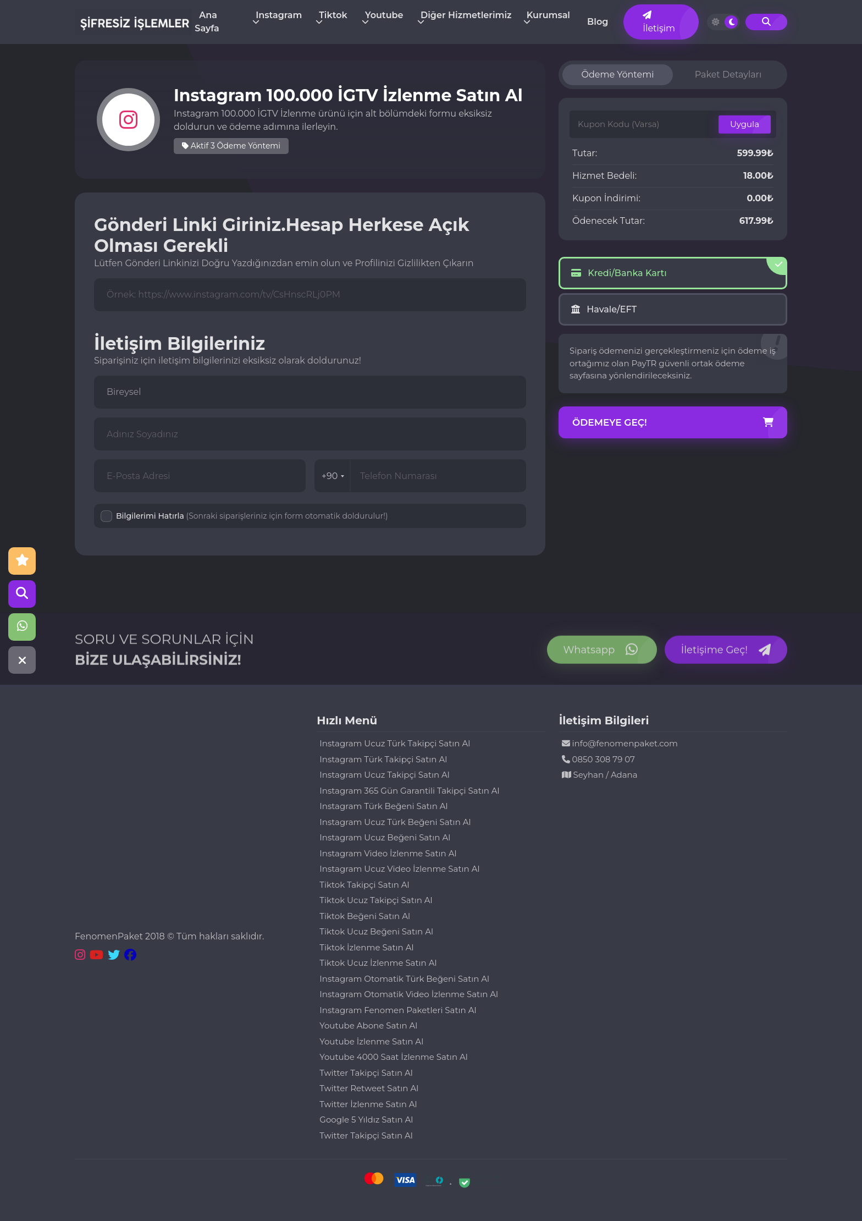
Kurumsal (548, 15)
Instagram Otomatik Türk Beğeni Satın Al (404, 979)
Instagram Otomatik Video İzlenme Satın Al (408, 994)
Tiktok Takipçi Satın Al (364, 884)
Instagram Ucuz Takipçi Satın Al (384, 774)
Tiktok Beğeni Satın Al (364, 916)
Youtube (384, 15)
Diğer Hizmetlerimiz (466, 15)
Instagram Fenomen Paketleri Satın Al (397, 1010)
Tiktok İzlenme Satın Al (366, 947)
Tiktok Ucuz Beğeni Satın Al (376, 931)
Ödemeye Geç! (672, 423)
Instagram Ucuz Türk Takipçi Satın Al (394, 743)
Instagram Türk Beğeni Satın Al (383, 806)
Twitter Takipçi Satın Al (365, 1073)
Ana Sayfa (207, 22)
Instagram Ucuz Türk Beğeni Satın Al (395, 822)
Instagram (279, 15)
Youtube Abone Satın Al (368, 1025)
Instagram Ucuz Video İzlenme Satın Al (399, 869)
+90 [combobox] (333, 476)
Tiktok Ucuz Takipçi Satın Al (375, 900)
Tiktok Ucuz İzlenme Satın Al (377, 963)
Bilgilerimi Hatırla (252, 516)
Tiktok (333, 15)
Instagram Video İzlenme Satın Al (387, 853)
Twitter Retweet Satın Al (368, 1088)
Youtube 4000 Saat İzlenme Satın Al (393, 1057)
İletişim (659, 22)
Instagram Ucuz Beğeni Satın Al (384, 837)
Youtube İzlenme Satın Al (371, 1041)
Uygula (744, 124)
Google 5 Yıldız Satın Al (366, 1119)
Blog (597, 21)
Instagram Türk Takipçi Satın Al (383, 759)
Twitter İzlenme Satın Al (368, 1104)
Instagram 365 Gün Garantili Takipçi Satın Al (409, 790)
